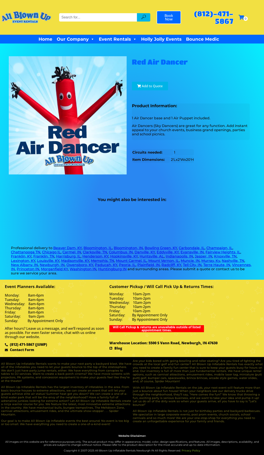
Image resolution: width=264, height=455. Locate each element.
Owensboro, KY (79, 265)
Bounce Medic (202, 39)
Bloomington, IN (128, 248)
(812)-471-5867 (213, 17)
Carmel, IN (71, 252)
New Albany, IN (24, 265)
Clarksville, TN (95, 252)
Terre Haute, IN (216, 265)
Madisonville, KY (75, 261)
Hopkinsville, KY (124, 256)
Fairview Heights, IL (223, 252)
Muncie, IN (190, 261)
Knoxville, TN (225, 256)
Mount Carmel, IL (131, 261)
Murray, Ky (210, 261)
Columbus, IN (121, 252)
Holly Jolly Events (161, 39)
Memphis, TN (102, 261)
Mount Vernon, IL (163, 261)
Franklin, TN (43, 256)
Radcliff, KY (171, 265)
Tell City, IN (192, 265)
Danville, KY (145, 252)
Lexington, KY (23, 261)
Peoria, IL (127, 265)
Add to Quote (150, 86)
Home (45, 39)
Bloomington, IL (97, 248)
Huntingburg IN (112, 269)
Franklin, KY (21, 256)
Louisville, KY (48, 261)
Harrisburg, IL (68, 256)
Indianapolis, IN (179, 256)
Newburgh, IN (52, 265)
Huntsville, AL (152, 256)
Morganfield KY (54, 269)
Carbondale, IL (192, 248)
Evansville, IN (192, 252)
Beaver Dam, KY (67, 248)
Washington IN (83, 269)
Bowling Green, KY (161, 248)
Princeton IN (28, 269)
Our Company (75, 39)
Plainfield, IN (148, 265)
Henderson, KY (95, 256)
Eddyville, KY (168, 252)
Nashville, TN (233, 261)
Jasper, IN (203, 256)
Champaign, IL (219, 248)
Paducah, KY (106, 265)
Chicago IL (51, 252)
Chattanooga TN (25, 252)
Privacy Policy (191, 450)
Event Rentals (118, 39)
